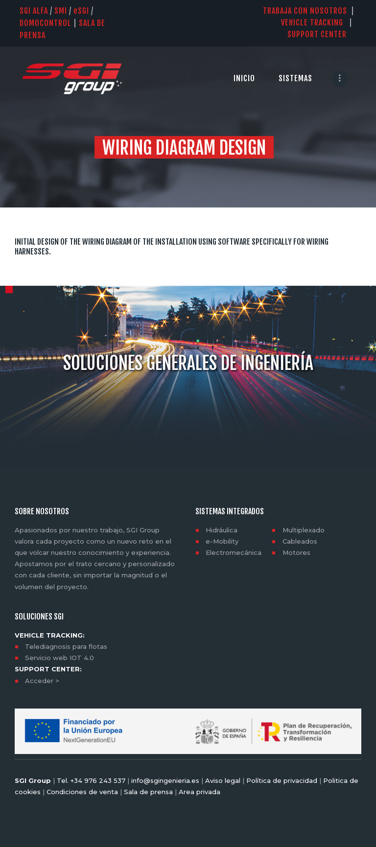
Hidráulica (221, 530)
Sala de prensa (147, 792)
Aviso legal (222, 780)
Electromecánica (233, 552)
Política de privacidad (281, 780)
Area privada (198, 792)
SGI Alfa (34, 11)
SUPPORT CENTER (321, 34)
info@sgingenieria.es (165, 780)
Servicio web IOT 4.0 (59, 658)
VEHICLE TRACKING (312, 22)
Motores (296, 552)
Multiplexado (303, 530)
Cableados (299, 541)
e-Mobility (222, 541)
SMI (60, 11)
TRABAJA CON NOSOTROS (305, 11)
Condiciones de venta (82, 792)
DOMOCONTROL (45, 23)
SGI (81, 11)
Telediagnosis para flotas (66, 646)
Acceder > (42, 681)
